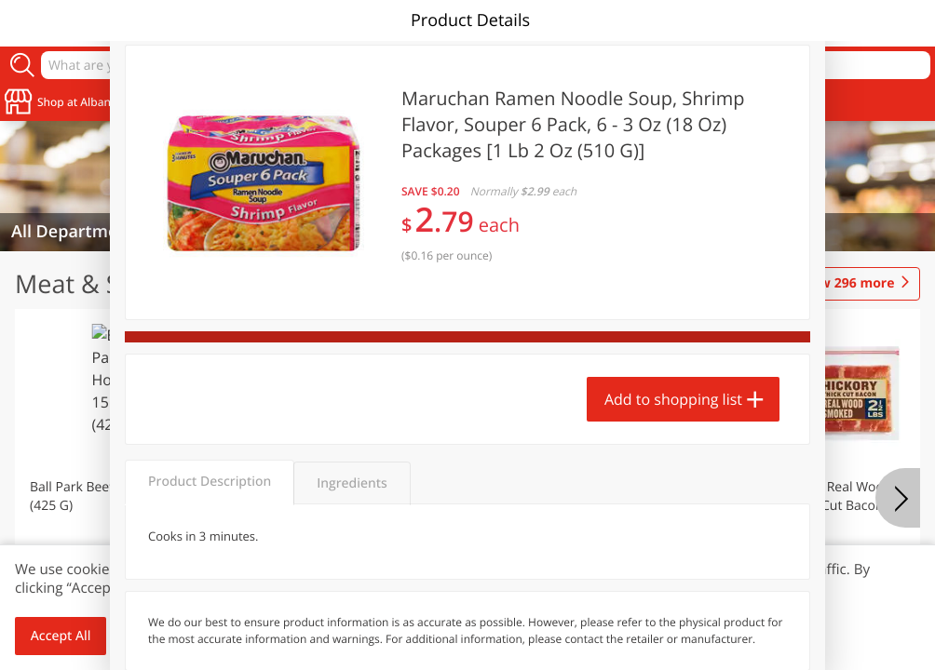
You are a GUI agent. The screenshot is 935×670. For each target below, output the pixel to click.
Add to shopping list (673, 399)
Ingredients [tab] (351, 483)
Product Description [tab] (209, 481)
